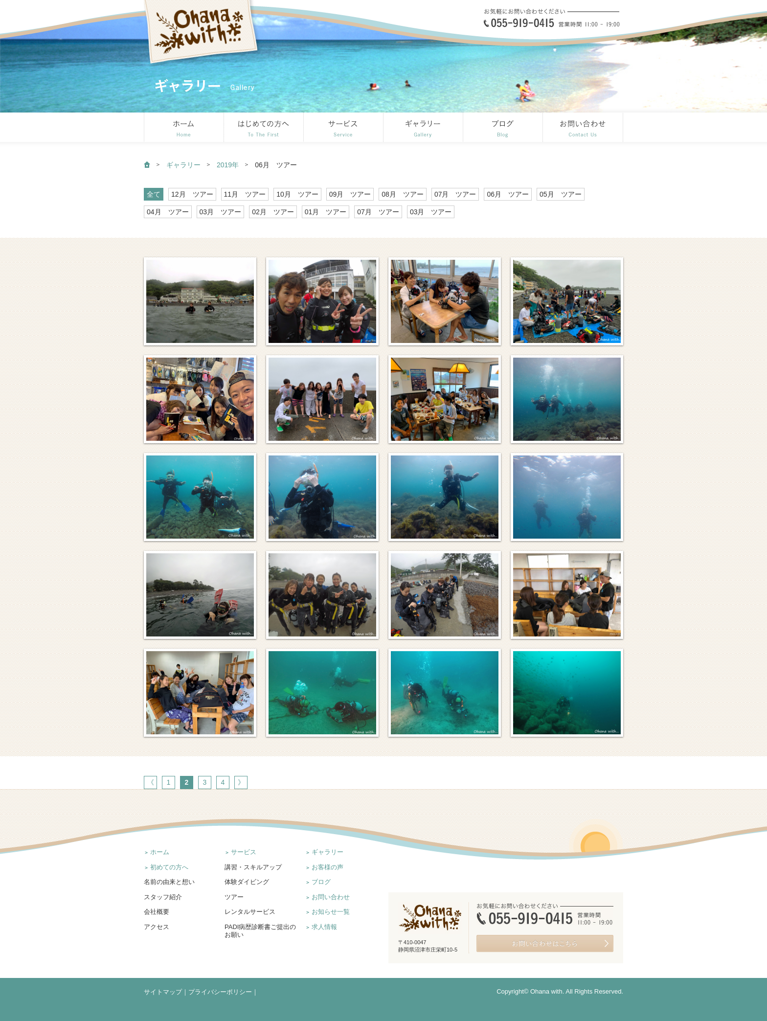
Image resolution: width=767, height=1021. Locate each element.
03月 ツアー (221, 212)
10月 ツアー (297, 194)
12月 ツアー (192, 194)
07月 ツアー (455, 194)
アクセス (156, 926)
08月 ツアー (403, 194)
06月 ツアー (508, 194)
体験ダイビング (247, 881)
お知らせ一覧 (331, 911)
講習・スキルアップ (253, 867)
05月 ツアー (561, 194)
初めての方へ (169, 867)
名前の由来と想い (169, 881)
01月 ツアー (326, 212)
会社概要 (156, 911)
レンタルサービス (250, 911)
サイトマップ (163, 992)
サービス (243, 852)
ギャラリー (183, 165)
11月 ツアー (245, 194)
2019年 (228, 165)
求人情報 (324, 926)
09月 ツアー (350, 194)
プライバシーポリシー (220, 992)
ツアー (234, 897)
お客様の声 (327, 867)
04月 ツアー (168, 212)
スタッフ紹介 (163, 897)
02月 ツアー (273, 212)
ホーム (159, 852)
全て (153, 194)
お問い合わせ (331, 897)
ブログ (321, 881)
